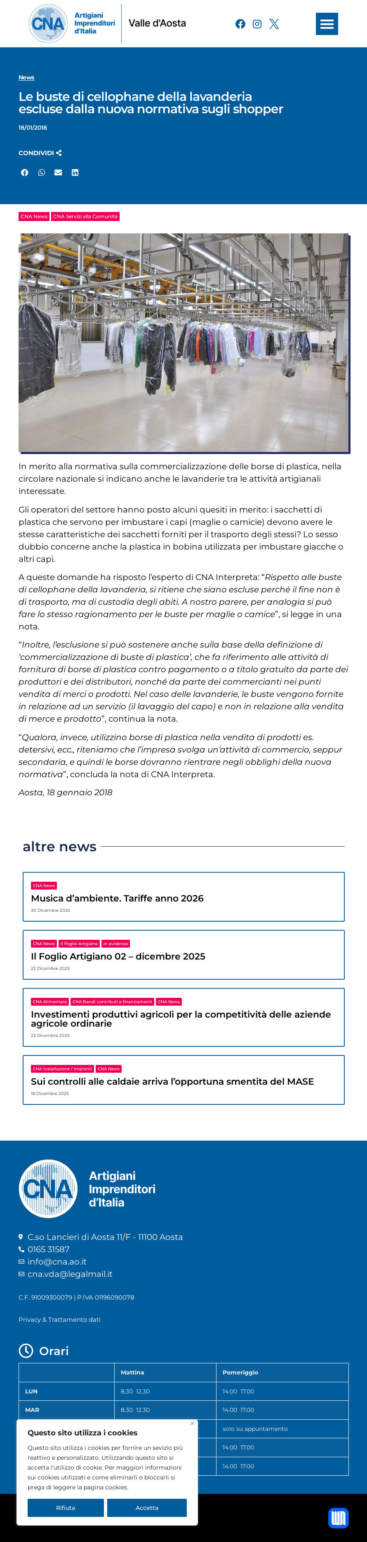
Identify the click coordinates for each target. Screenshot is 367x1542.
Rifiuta (65, 1508)
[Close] (192, 1423)
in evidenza (116, 943)
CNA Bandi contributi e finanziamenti (112, 1001)
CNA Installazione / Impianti (62, 1068)
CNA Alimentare (50, 1001)
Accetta (147, 1508)
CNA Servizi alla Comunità (85, 216)
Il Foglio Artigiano (79, 943)
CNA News (34, 216)
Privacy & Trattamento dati (60, 1319)
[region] (107, 1472)
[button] (327, 24)
